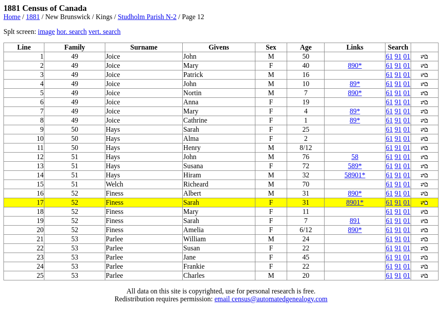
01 (406, 56)
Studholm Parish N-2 (147, 16)
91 (398, 56)
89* (355, 83)
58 (355, 156)
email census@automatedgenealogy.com (271, 299)
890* (355, 65)
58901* (355, 175)
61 (389, 56)
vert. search (105, 31)
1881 (33, 16)
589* (355, 166)
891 (355, 220)
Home (11, 16)
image (46, 31)
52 (74, 202)
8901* (355, 202)
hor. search (72, 31)
